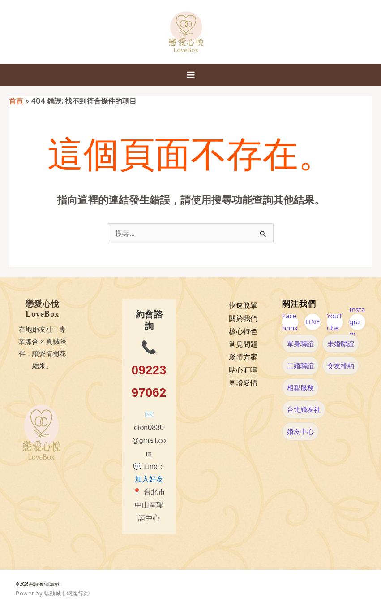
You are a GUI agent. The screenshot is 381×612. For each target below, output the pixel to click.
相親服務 (300, 387)
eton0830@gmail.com (149, 440)
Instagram (357, 322)
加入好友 (149, 479)
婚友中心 (300, 431)
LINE (312, 321)
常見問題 (243, 344)
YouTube (334, 322)
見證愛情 (243, 383)
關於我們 (243, 318)
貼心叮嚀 (243, 370)
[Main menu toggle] (190, 74)
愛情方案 (243, 357)
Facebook (290, 322)
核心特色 (243, 331)
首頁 (16, 101)
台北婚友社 (304, 409)
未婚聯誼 (340, 343)
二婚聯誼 (300, 365)
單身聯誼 (300, 343)
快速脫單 (243, 305)
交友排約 (340, 365)
